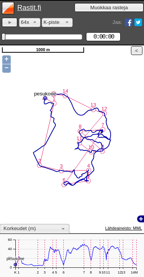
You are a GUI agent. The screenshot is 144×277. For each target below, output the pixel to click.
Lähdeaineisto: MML (123, 228)
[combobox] (29, 22)
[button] (109, 7)
